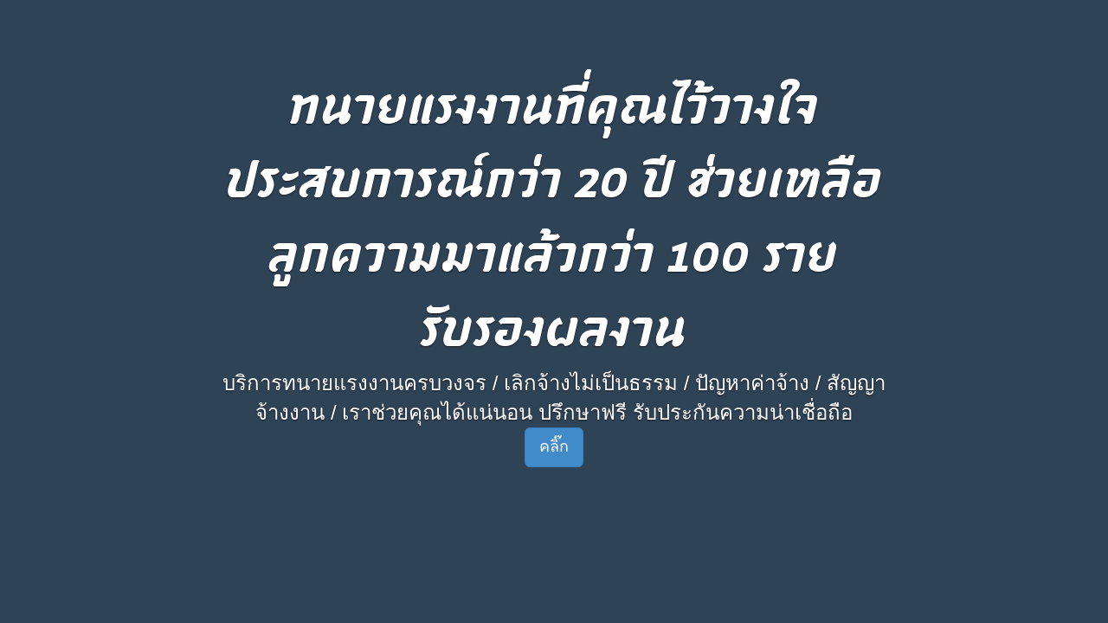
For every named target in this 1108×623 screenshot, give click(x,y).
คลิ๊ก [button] (554, 446)
